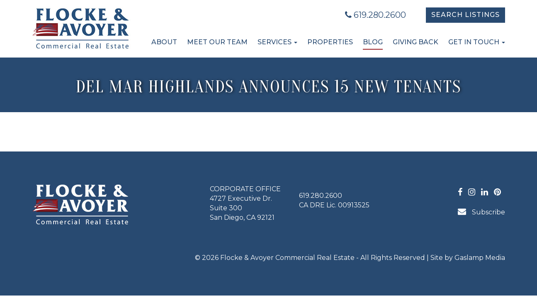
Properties (330, 42)
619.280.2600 (375, 15)
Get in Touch (476, 42)
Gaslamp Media (479, 258)
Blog (373, 42)
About (164, 42)
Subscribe (481, 211)
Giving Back (415, 42)
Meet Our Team (217, 42)
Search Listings (465, 15)
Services (277, 42)
